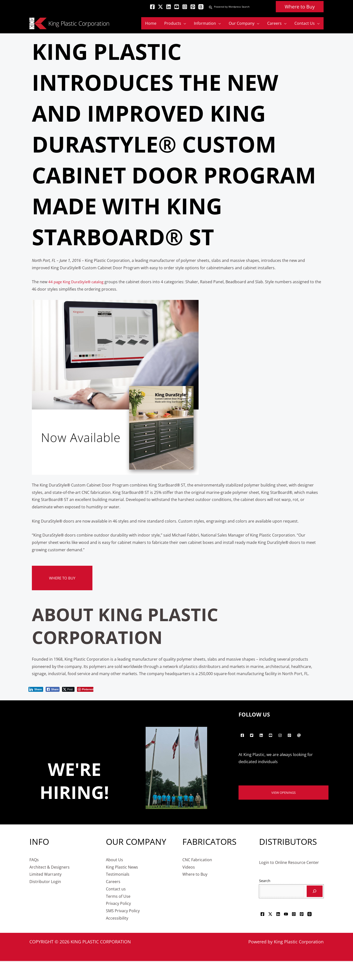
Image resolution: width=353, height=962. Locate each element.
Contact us (116, 889)
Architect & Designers (49, 868)
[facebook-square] (243, 735)
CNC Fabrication (197, 860)
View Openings (283, 793)
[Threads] (200, 6)
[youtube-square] (271, 735)
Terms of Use (118, 897)
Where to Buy (63, 578)
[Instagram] (184, 6)
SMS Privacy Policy (123, 911)
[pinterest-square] (290, 735)
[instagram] (280, 735)
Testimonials (117, 875)
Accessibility (117, 919)
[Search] (315, 892)
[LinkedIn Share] (35, 689)
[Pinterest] (192, 6)
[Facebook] (152, 6)
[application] (183, 23)
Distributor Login (45, 882)
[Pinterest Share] (85, 689)
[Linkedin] (168, 6)
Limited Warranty (45, 875)
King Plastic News (122, 868)
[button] (210, 7)
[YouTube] (176, 6)
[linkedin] (261, 735)
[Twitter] (160, 6)
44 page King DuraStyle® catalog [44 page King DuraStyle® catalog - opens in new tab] (78, 281)
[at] (299, 735)
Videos (188, 868)
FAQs (34, 860)
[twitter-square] (252, 735)
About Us (114, 860)
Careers (113, 882)
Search (264, 881)
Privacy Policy (118, 904)
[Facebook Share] (53, 689)
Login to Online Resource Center (289, 863)
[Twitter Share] (68, 689)
